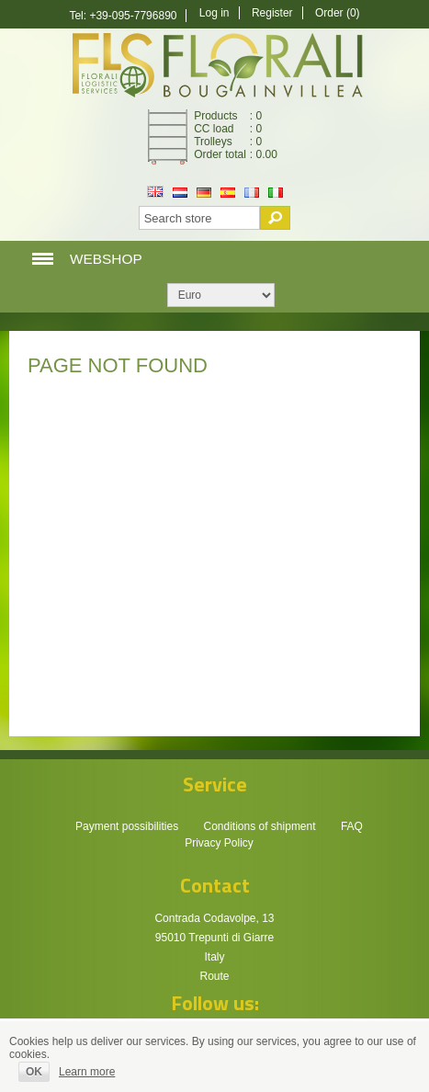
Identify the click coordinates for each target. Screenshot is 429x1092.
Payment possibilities (126, 826)
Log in (214, 12)
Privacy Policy (219, 842)
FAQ (352, 826)
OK (34, 1071)
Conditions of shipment (259, 826)
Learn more (87, 1071)
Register (272, 12)
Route (214, 976)
